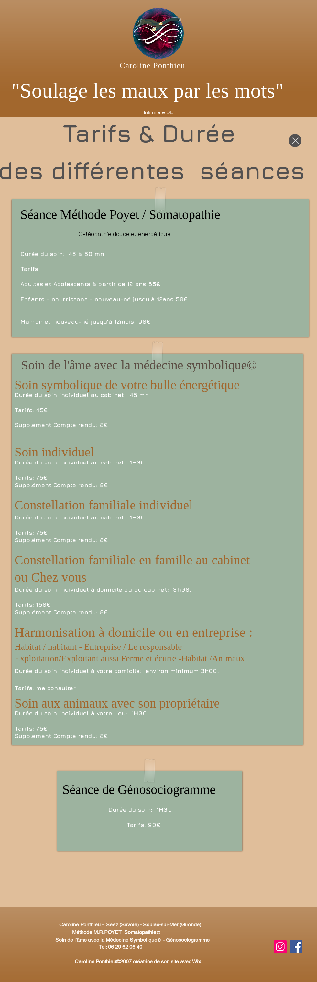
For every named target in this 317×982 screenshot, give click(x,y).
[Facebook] (296, 946)
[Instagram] (280, 946)
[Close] (295, 140)
